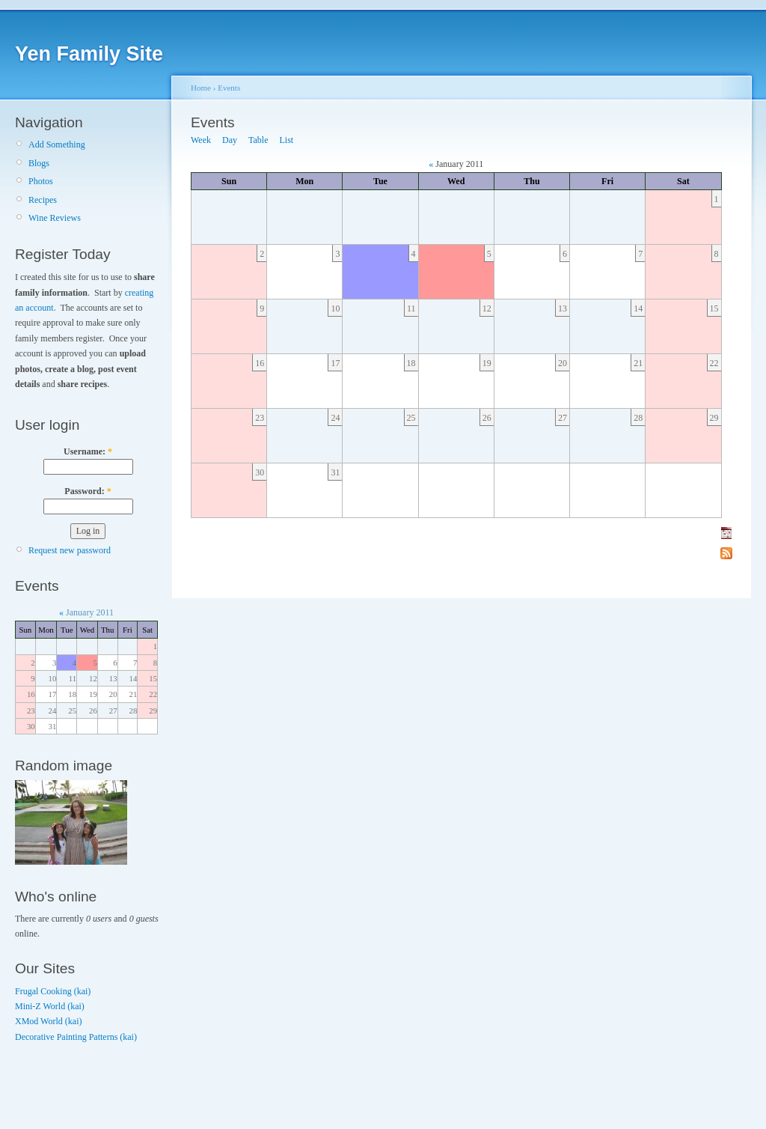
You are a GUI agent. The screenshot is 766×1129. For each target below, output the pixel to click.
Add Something (56, 144)
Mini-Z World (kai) (50, 1006)
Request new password (69, 550)
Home (201, 87)
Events (229, 87)
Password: (87, 491)
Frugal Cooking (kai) (53, 991)
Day (229, 140)
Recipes (42, 200)
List (287, 140)
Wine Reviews (54, 218)
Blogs (38, 163)
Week (201, 140)
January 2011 (90, 612)
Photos (40, 181)
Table (258, 140)
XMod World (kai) (48, 1021)
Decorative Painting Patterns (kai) (76, 1037)
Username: (88, 451)
